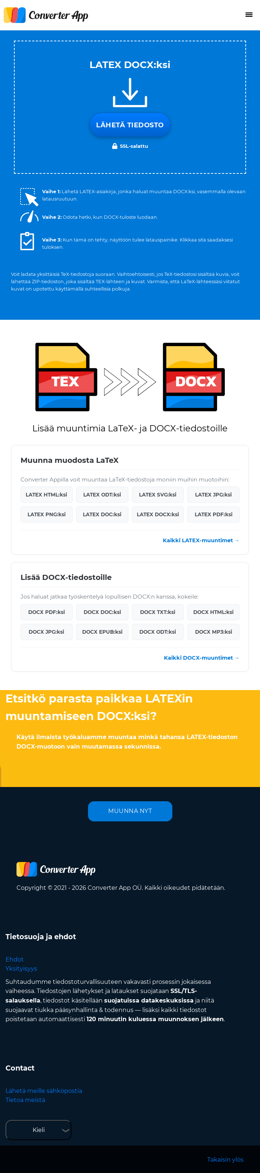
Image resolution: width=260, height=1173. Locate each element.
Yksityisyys (21, 968)
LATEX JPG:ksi (213, 495)
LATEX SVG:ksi (157, 495)
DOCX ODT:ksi (157, 632)
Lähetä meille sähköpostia (44, 1090)
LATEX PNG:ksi (47, 514)
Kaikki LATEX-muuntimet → (201, 540)
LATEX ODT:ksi (102, 495)
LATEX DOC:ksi (102, 514)
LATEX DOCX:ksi (158, 514)
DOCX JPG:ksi (46, 632)
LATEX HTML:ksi (46, 495)
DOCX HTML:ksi (213, 612)
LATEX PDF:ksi (213, 514)
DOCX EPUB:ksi (102, 632)
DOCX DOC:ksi (102, 612)
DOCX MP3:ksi (213, 632)
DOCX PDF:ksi (46, 612)
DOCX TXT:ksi (157, 612)
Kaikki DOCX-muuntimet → (201, 658)
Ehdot (15, 959)
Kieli (39, 1130)
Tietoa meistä (25, 1100)
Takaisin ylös (225, 1159)
